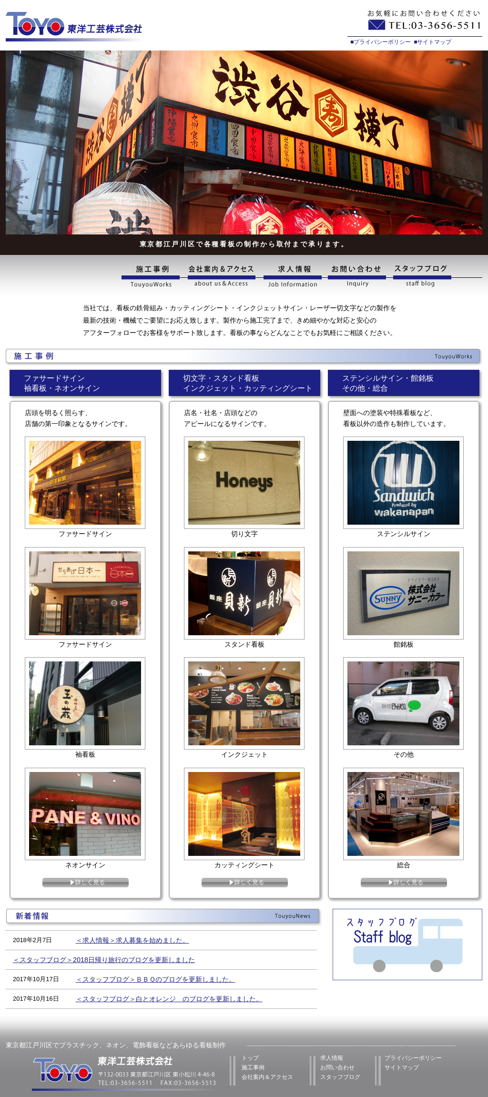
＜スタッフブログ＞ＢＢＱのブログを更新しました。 (155, 979)
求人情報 (292, 276)
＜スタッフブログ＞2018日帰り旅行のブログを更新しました (104, 960)
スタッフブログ (436, 276)
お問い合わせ (357, 276)
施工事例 (152, 276)
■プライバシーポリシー (380, 42)
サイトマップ (402, 1067)
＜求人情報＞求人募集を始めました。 (132, 940)
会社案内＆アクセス (267, 1077)
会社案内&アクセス (221, 276)
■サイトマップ (432, 42)
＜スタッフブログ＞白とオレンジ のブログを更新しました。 (169, 999)
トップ (250, 1058)
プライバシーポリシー (413, 1058)
